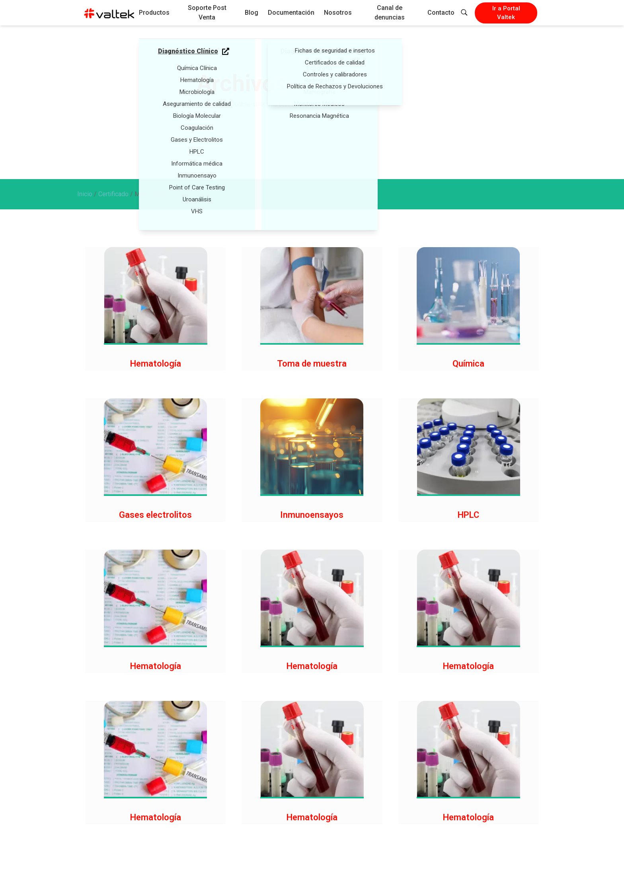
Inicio (84, 194)
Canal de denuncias (389, 12)
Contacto (440, 12)
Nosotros (338, 12)
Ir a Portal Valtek (506, 13)
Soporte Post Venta (207, 12)
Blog (251, 12)
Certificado (113, 194)
